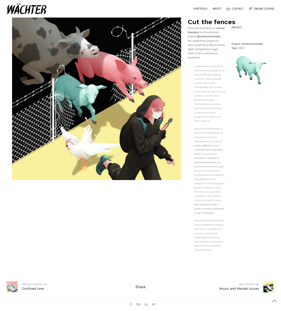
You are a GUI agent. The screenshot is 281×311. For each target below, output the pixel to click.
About (217, 8)
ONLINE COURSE (261, 8)
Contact (235, 8)
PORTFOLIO (200, 8)
